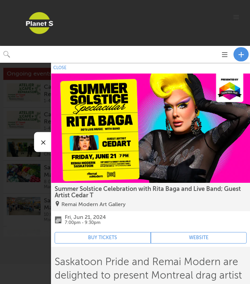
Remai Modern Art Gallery (93, 204)
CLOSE (59, 67)
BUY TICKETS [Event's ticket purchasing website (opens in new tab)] (102, 237)
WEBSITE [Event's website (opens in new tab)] (199, 237)
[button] (236, 17)
